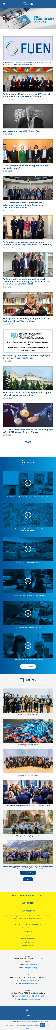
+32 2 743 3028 (37, 996)
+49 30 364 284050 (31, 980)
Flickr (28, 879)
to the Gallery (28, 873)
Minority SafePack (28, 945)
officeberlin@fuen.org (31, 983)
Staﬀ (28, 1015)
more (28, 441)
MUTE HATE (28, 931)
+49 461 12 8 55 (31, 965)
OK (42, 1025)
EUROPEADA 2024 (28, 928)
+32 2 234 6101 (24, 996)
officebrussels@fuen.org (31, 999)
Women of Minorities (28, 938)
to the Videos (28, 666)
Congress (28, 935)
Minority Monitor (28, 942)
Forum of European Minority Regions (28, 924)
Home (28, 1010)
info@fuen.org (31, 968)
